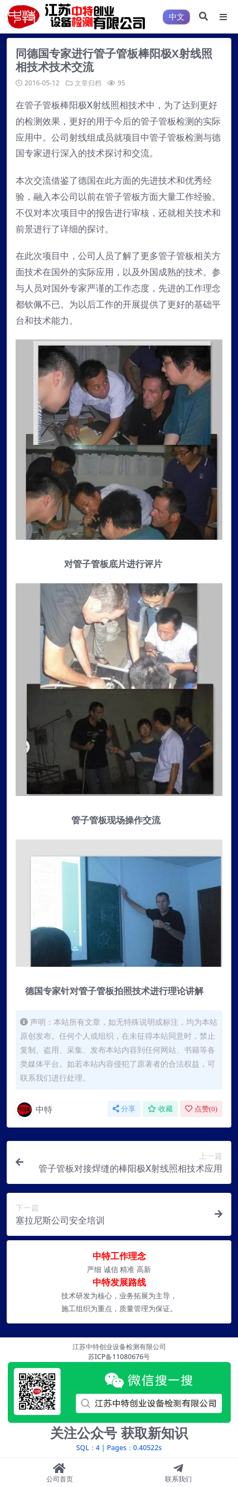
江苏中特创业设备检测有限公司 (119, 1346)
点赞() (201, 1109)
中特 (34, 1110)
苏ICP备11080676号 (119, 1356)
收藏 (160, 1109)
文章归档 (88, 83)
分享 (124, 1109)
